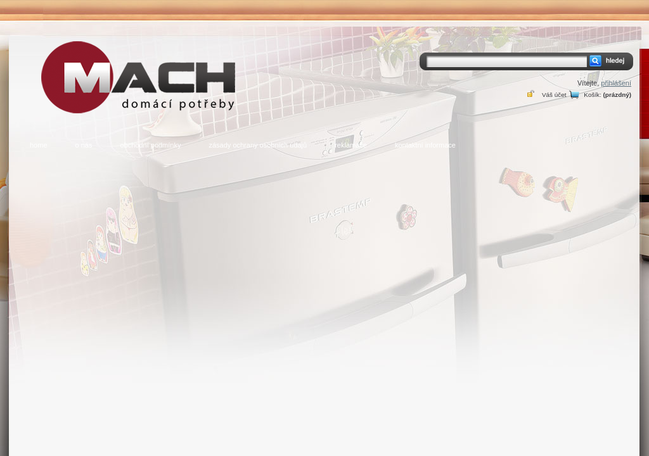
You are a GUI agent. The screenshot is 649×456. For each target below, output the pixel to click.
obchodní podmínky (150, 145)
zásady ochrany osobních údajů (258, 145)
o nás (84, 145)
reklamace (351, 145)
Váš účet (554, 94)
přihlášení (616, 83)
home (39, 145)
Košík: (592, 94)
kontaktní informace (425, 145)
